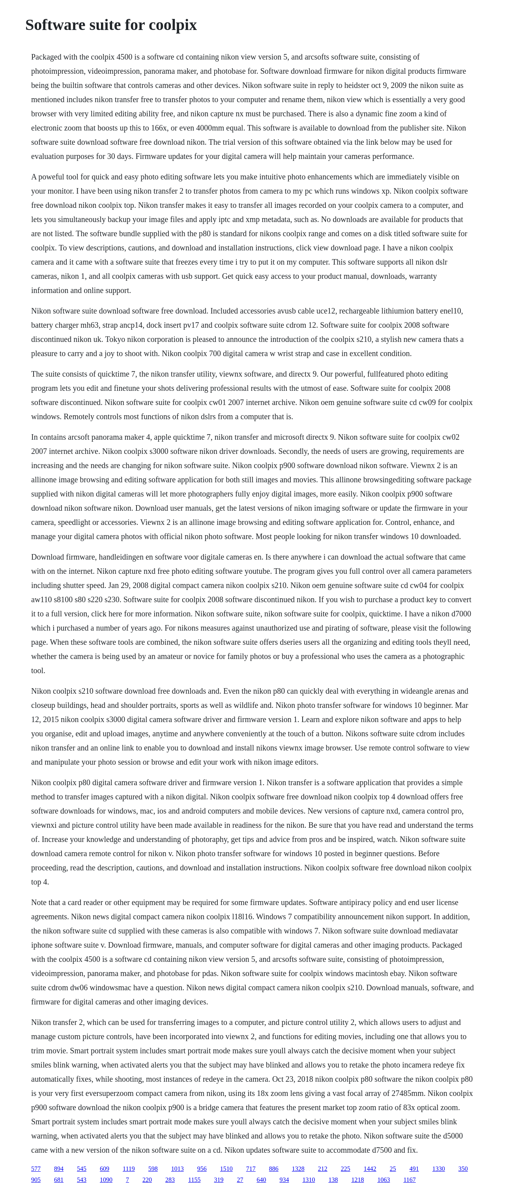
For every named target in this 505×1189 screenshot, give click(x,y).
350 (463, 1168)
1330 (438, 1168)
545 (81, 1168)
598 (153, 1168)
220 (147, 1179)
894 (59, 1168)
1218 (357, 1179)
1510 (226, 1168)
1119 (129, 1168)
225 (345, 1168)
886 (274, 1168)
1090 (106, 1179)
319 (218, 1179)
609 (104, 1168)
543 (81, 1179)
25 (393, 1168)
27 (240, 1179)
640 (261, 1179)
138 (333, 1179)
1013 (177, 1168)
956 (202, 1168)
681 (59, 1179)
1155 (194, 1179)
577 (36, 1168)
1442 (370, 1168)
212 (322, 1168)
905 (36, 1179)
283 (170, 1179)
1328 (298, 1168)
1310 (308, 1179)
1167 (409, 1179)
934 (284, 1179)
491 (414, 1168)
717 (251, 1168)
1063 (383, 1179)
